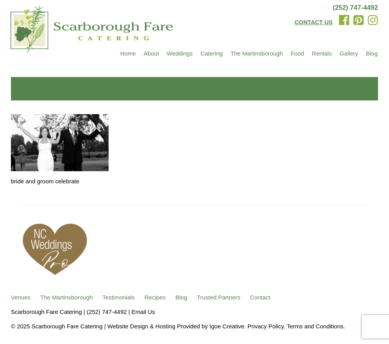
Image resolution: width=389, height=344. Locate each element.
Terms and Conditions (315, 326)
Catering (211, 53)
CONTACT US (313, 22)
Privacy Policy (266, 326)
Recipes (155, 297)
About (151, 53)
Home (128, 53)
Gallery (348, 53)
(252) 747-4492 (355, 7)
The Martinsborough (256, 53)
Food (297, 53)
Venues (20, 297)
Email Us (143, 311)
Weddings (180, 53)
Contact (260, 297)
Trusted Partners (218, 297)
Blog (372, 53)
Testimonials (118, 297)
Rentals (322, 53)
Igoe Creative (226, 326)
